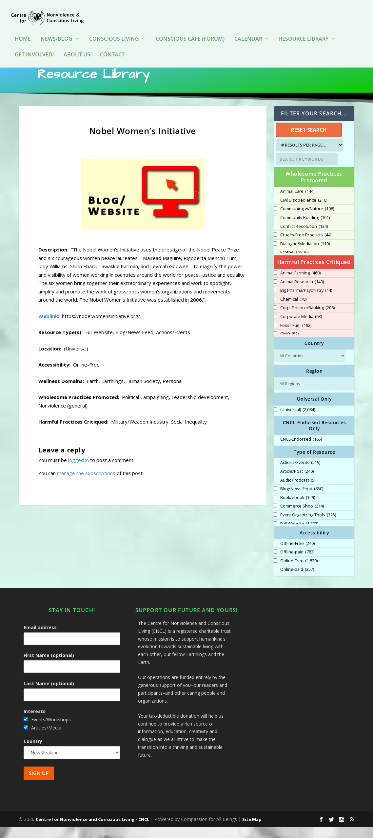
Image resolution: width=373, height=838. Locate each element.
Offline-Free (297, 554)
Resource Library (303, 29)
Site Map (252, 830)
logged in (78, 471)
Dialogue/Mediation (305, 255)
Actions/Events (300, 473)
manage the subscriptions (86, 484)
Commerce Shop (302, 517)
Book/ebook (297, 508)
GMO (289, 345)
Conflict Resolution (304, 237)
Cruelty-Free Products (305, 246)
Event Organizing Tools (308, 526)
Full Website (299, 535)
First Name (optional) (49, 666)
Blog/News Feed (301, 500)
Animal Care (297, 202)
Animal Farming (300, 284)
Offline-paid (297, 563)
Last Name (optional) (49, 694)
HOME (23, 29)
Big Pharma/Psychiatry (306, 301)
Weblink (48, 327)
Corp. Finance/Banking (307, 319)
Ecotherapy (294, 263)
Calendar (248, 29)
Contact (112, 45)
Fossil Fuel (295, 336)
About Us (77, 45)
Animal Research (302, 293)
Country (33, 752)
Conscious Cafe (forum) (190, 29)
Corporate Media (301, 327)
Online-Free (299, 572)
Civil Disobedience (303, 211)
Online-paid (297, 580)
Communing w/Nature (307, 220)
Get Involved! (34, 45)
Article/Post (297, 482)
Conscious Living (114, 29)
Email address (40, 638)
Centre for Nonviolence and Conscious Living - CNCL (92, 830)
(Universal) (297, 421)
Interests (35, 722)
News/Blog (56, 29)
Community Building (305, 228)
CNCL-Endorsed (301, 450)
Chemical (293, 310)
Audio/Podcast (297, 491)
